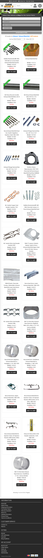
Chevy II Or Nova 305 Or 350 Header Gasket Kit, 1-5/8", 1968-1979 (31, 436)
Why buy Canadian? (6, 510)
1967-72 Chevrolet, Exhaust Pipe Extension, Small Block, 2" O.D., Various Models (21, 474)
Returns (3, 526)
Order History (4, 547)
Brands (3, 533)
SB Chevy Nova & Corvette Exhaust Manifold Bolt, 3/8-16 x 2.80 (12, 97)
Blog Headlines (5, 538)
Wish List (3, 549)
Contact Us (21, 1)
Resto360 (3, 503)
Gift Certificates (5, 535)
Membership (4, 552)
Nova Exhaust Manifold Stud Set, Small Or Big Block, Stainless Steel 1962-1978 (11, 133)
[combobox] (21, 18)
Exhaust (15, 36)
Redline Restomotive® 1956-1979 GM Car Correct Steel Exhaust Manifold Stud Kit (11, 60)
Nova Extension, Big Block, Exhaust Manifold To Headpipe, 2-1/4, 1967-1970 (11, 361)
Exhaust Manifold (24, 36)
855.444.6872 (13, 1)
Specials (3, 537)
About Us (3, 512)
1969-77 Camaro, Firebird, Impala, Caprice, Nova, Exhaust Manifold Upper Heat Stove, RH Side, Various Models (31, 247)
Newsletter (4, 551)
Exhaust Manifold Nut (31, 59)
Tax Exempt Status (6, 509)
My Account (4, 545)
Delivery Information (6, 514)
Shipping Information (6, 507)
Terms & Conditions (6, 518)
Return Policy (4, 505)
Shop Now (7, 28)
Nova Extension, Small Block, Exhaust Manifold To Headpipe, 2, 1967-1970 (31, 361)
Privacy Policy (4, 516)
